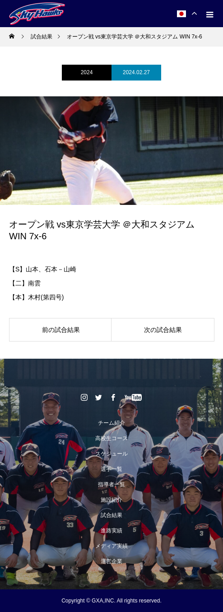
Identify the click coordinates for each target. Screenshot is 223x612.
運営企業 (111, 561)
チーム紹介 (111, 423)
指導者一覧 (111, 484)
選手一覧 (111, 469)
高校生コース (111, 438)
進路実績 (111, 530)
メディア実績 (111, 546)
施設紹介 (111, 500)
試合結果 (111, 515)
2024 (87, 72)
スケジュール (111, 454)
